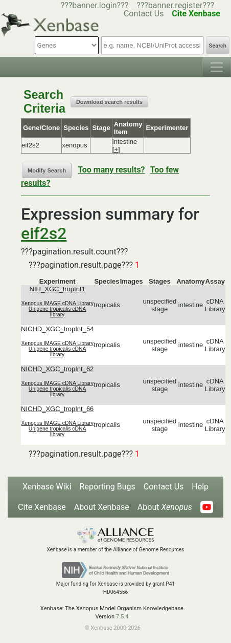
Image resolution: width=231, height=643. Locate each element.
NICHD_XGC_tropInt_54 (57, 329)
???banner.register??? (175, 5)
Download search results (109, 102)
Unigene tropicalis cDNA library (57, 311)
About (164, 507)
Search (217, 45)
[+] (116, 149)
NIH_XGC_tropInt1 (57, 289)
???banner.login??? (95, 5)
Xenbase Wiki (47, 486)
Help (200, 486)
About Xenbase (101, 507)
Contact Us (164, 486)
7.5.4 (122, 616)
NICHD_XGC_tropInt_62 (57, 369)
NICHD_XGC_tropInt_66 (57, 409)
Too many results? (111, 170)
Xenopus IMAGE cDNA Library (57, 303)
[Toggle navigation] (216, 67)
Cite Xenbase (42, 507)
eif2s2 (43, 233)
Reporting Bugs (107, 486)
